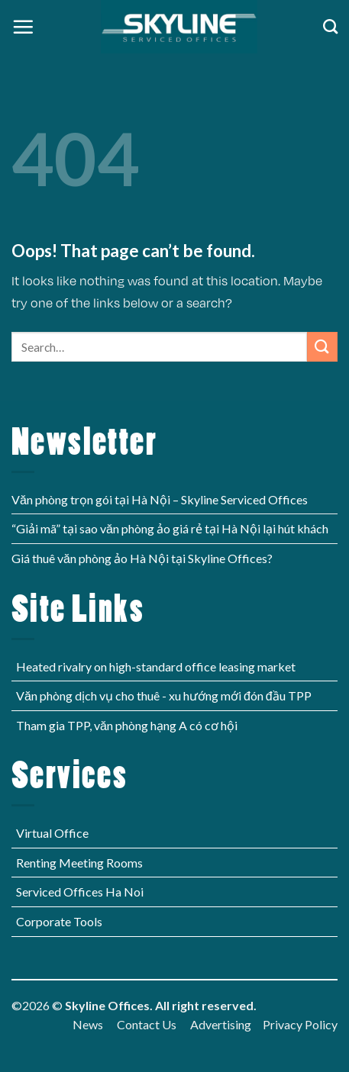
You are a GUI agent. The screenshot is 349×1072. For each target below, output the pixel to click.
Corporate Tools (59, 921)
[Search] (330, 26)
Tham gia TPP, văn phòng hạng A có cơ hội (127, 725)
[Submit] (322, 347)
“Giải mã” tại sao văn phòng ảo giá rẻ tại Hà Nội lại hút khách (169, 528)
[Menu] (22, 26)
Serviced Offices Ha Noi (80, 891)
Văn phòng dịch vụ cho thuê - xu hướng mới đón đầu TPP (164, 695)
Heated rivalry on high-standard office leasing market (156, 666)
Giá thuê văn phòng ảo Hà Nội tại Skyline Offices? (142, 558)
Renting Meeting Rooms (79, 862)
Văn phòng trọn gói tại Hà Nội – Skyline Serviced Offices (159, 499)
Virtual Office (52, 833)
